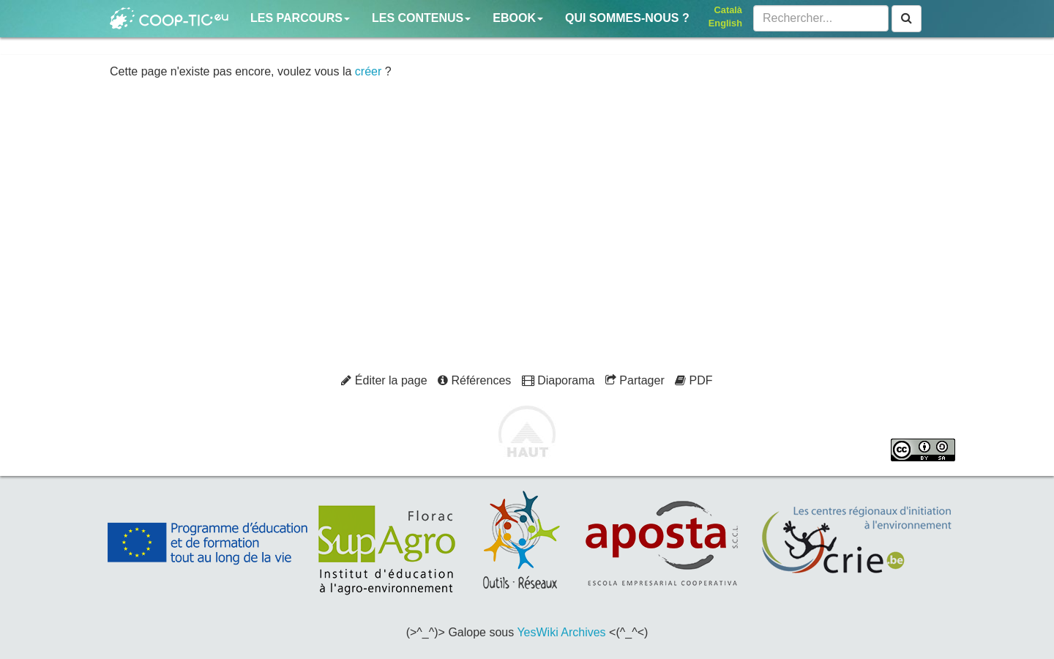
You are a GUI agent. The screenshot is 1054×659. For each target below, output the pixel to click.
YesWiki (537, 632)
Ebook (518, 18)
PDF (693, 380)
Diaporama (558, 380)
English (725, 23)
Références (474, 380)
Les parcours (300, 18)
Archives (583, 632)
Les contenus (421, 18)
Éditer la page (384, 380)
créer (368, 71)
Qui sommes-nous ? (627, 18)
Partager (635, 380)
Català (728, 9)
